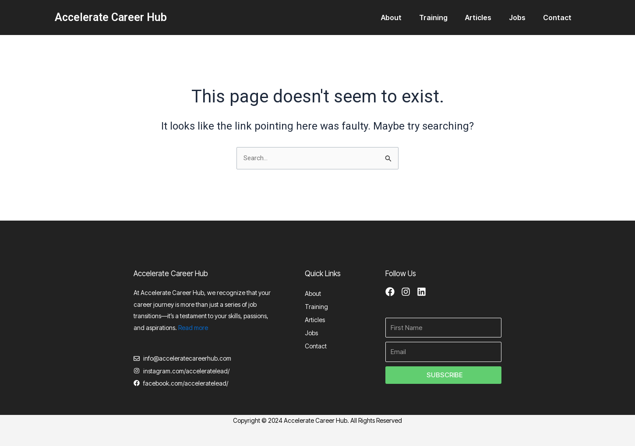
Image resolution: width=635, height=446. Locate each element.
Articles (487, 17)
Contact (559, 17)
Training (445, 17)
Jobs (522, 17)
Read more (193, 326)
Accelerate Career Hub (111, 17)
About (407, 17)
